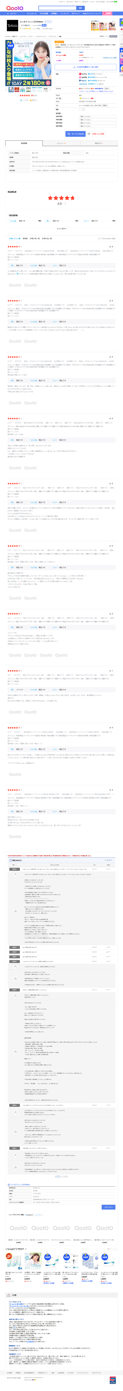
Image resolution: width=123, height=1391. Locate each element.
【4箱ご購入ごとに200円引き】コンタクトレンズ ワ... (83, 1240)
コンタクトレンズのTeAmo (31, 21)
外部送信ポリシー (43, 1373)
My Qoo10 (70, 2)
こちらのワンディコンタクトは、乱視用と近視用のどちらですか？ (38, 961)
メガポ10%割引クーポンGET (85, 67)
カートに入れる (75, 134)
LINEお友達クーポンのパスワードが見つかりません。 (35, 1148)
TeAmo (57, 45)
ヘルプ (92, 2)
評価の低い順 (47, 238)
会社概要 (9, 1373)
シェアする (25, 100)
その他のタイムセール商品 (110, 57)
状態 (13, 865)
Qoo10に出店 (100, 2)
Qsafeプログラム (96, 1373)
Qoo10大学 (109, 2)
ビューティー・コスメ (26, 36)
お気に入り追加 (96, 134)
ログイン (62, 2)
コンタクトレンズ (40, 36)
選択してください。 (98, 116)
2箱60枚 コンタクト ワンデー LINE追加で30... (18, 1240)
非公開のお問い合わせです (30, 947)
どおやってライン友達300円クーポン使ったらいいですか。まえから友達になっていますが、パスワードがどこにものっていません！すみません (56, 869)
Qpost (87, 2)
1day (60, 36)
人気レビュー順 (14, 238)
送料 (59, 98)
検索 (80, 8)
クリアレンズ (52, 36)
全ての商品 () (25, 25)
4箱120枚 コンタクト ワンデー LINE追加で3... (40, 1240)
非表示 (110, 860)
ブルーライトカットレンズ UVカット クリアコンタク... (61, 1240)
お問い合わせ (108, 1207)
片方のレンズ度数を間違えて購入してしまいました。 (35, 990)
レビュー (61, 143)
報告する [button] (34, 100)
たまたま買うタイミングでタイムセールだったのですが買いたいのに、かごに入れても (43, 1105)
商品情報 (24, 143)
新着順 (25, 238)
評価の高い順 (35, 238)
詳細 (106, 88)
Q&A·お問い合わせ (47, 28)
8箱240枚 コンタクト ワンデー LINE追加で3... (104, 1240)
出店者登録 (61, 1373)
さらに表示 (61, 229)
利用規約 (18, 1373)
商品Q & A (99, 143)
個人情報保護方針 (29, 1373)
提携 (53, 1373)
